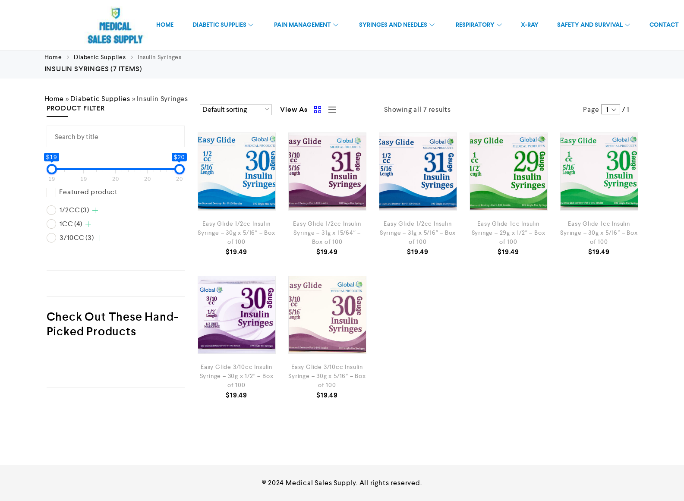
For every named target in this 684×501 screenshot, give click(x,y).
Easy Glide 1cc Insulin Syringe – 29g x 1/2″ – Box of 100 (508, 233)
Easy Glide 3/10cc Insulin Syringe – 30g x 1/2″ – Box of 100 (237, 376)
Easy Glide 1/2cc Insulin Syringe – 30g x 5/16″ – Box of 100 (236, 233)
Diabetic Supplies (100, 57)
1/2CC (74, 209)
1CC (71, 223)
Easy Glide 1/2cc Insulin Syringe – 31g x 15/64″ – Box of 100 (327, 233)
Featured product (88, 191)
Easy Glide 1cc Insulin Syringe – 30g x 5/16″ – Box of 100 (599, 233)
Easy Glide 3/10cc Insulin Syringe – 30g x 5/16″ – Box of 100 (327, 376)
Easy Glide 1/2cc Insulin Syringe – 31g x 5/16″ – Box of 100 (418, 233)
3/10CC (77, 237)
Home (53, 57)
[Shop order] (236, 109)
